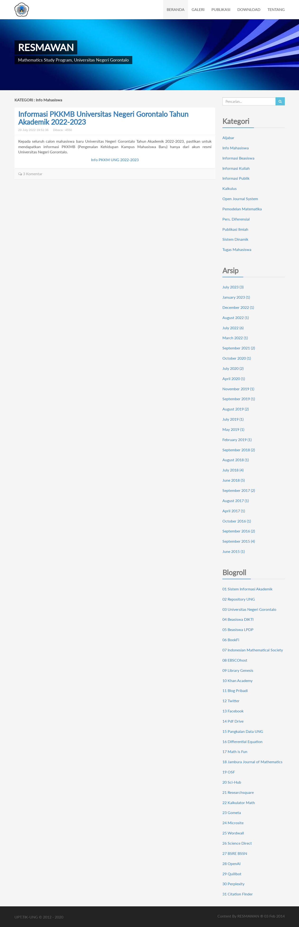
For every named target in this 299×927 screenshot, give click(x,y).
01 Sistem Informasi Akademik (247, 589)
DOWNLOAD (248, 9)
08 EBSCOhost (234, 660)
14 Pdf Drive (233, 721)
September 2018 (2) (238, 449)
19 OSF (228, 772)
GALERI (198, 9)
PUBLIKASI (221, 9)
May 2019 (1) (233, 429)
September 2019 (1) (238, 398)
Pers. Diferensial (236, 219)
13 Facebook (233, 711)
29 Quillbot (231, 873)
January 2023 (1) (236, 297)
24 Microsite (233, 822)
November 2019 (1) (238, 388)
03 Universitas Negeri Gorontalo (249, 609)
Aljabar (228, 137)
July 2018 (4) (233, 470)
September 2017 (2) (238, 490)
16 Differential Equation (242, 741)
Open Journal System (240, 198)
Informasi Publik (235, 178)
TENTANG (276, 9)
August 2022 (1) (235, 317)
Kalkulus (229, 188)
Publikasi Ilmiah (235, 229)
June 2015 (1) (233, 551)
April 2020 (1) (233, 378)
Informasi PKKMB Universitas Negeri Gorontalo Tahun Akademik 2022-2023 (103, 118)
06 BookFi (230, 639)
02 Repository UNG (238, 599)
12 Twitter (230, 700)
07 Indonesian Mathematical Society (252, 650)
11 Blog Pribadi (235, 690)
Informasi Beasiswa (238, 158)
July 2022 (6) (233, 327)
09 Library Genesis (237, 670)
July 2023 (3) (233, 287)
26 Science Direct (237, 843)
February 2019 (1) (237, 439)
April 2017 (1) (233, 510)
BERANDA (175, 9)
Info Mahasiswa (235, 148)
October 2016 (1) (236, 521)
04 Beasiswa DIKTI (237, 619)
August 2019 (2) (235, 409)
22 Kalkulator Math (238, 802)
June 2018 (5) (233, 480)
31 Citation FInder (237, 894)
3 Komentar (30, 173)
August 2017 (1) (235, 500)
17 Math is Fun (234, 751)
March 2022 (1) (235, 337)
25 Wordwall (233, 833)
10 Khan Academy (237, 680)
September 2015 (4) (238, 541)
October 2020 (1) (236, 358)
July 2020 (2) (233, 368)
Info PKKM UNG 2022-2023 (115, 159)
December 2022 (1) (238, 307)
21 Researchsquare (238, 792)
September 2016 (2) (238, 531)
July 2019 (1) (233, 419)
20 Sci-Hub (231, 782)
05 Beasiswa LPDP (237, 629)
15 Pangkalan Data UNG (242, 731)
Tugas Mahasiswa (236, 249)
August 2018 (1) (235, 459)
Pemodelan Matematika (242, 209)
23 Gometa (231, 812)
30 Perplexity (233, 883)
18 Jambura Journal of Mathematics (252, 761)
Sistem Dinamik (235, 239)
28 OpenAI (231, 863)
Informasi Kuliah (236, 168)
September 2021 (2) (238, 348)
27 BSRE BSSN (234, 853)
